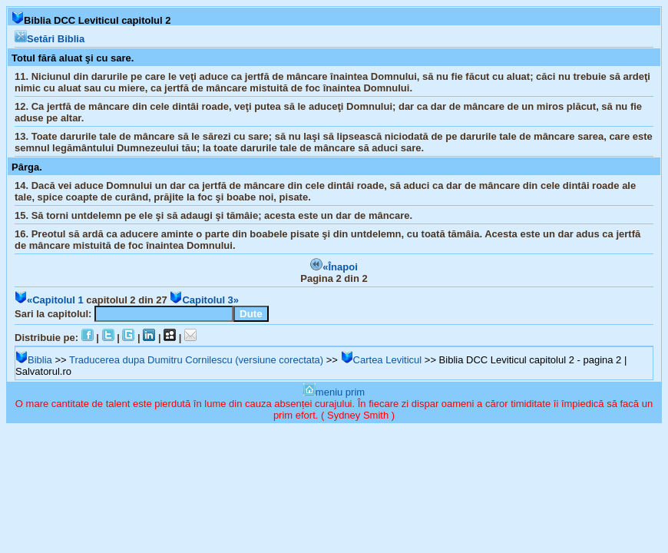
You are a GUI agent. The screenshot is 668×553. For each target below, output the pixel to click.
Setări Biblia (49, 39)
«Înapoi (334, 267)
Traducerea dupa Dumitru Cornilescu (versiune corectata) (196, 360)
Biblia (33, 360)
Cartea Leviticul (381, 360)
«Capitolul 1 (49, 300)
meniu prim (334, 392)
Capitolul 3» (204, 300)
